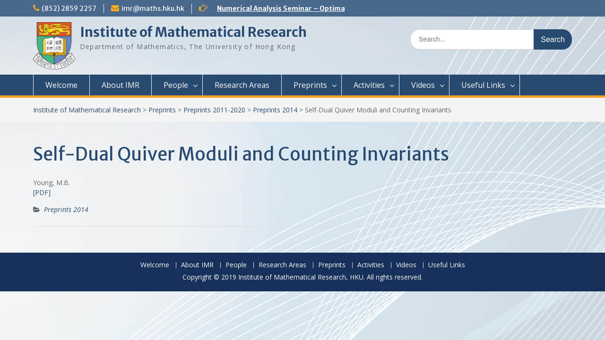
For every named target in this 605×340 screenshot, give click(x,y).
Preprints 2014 (275, 109)
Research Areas (242, 85)
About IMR (120, 85)
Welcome (61, 85)
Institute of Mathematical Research (193, 32)
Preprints (310, 85)
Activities (369, 85)
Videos (423, 85)
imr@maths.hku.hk (152, 8)
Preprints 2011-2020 (214, 109)
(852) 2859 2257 (69, 8)
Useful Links (483, 85)
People (176, 85)
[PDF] (42, 192)
